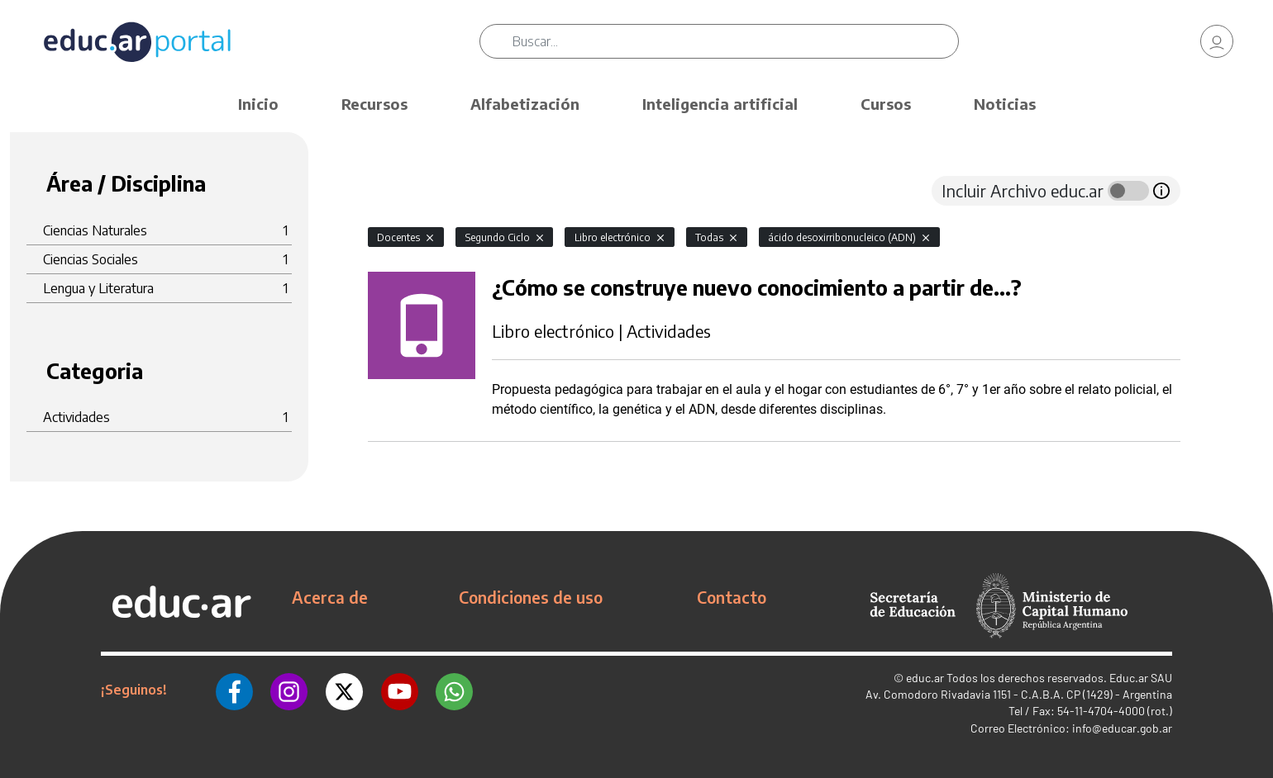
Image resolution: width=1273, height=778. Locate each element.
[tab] (400, 191)
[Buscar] (735, 41)
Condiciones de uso (531, 597)
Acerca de (330, 597)
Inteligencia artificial (720, 103)
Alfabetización (524, 103)
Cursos (886, 103)
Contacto (731, 597)
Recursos (374, 103)
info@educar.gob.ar (1122, 728)
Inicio (258, 103)
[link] (1216, 41)
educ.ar (925, 678)
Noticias (1005, 103)
